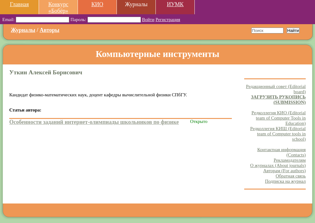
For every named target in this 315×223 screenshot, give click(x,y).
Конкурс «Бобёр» (58, 7)
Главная (19, 4)
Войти (148, 19)
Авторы (49, 30)
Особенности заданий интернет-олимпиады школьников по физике (94, 122)
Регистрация (167, 19)
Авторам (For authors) (284, 170)
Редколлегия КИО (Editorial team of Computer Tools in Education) (279, 118)
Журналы (23, 30)
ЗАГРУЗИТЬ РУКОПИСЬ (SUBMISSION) (278, 99)
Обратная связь (291, 175)
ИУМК (175, 4)
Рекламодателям (290, 160)
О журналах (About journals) (278, 165)
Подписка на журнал (285, 181)
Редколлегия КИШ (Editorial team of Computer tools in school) (278, 134)
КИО (97, 4)
